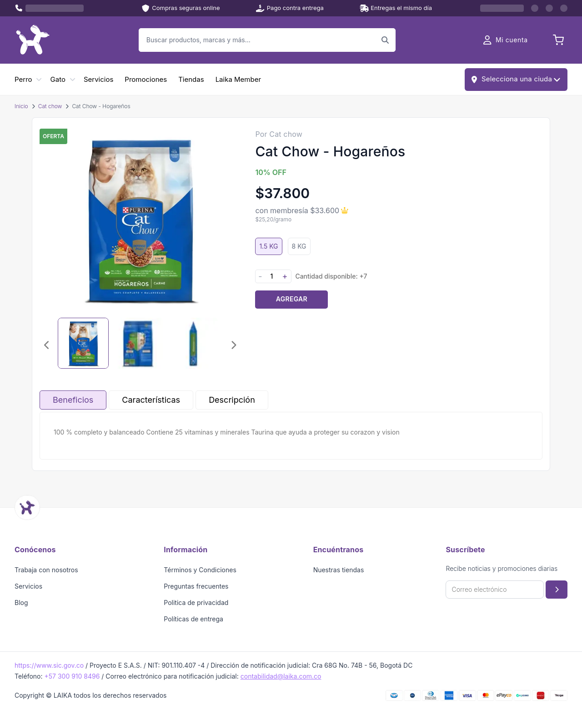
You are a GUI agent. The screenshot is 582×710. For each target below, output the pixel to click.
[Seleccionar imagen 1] (83, 343)
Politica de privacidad (196, 602)
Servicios (98, 79)
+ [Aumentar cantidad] (284, 276)
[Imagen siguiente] (233, 345)
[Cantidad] (271, 276)
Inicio (21, 106)
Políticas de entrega (193, 619)
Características (151, 400)
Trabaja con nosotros (46, 570)
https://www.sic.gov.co (49, 665)
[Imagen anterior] (47, 345)
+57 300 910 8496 (72, 676)
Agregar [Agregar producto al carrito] (291, 299)
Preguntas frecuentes (196, 586)
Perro (23, 79)
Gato (57, 79)
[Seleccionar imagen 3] (192, 343)
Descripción (232, 400)
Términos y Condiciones (200, 570)
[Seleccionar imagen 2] (137, 343)
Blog (21, 602)
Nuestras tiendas (338, 570)
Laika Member (238, 79)
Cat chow (50, 106)
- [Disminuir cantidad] (260, 276)
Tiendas (191, 79)
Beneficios (73, 400)
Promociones (146, 79)
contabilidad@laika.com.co (281, 676)
